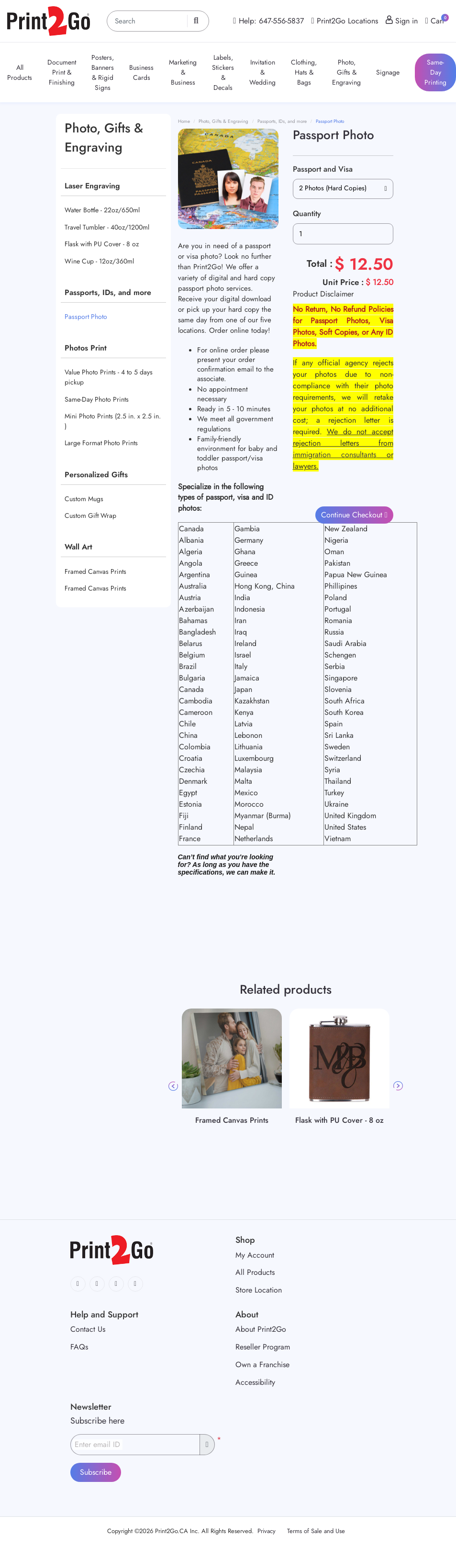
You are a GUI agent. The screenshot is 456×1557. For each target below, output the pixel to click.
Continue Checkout (353, 514)
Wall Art (78, 546)
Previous (173, 1086)
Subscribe (95, 1472)
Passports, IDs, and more (108, 292)
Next (398, 1086)
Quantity (307, 213)
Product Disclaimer (323, 293)
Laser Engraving (92, 185)
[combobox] (343, 189)
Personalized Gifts (96, 474)
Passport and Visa (323, 169)
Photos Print (86, 347)
